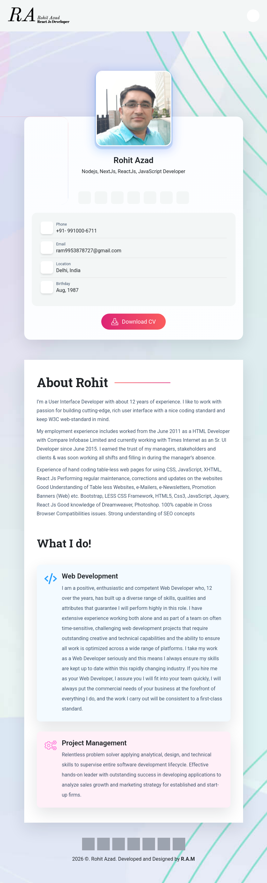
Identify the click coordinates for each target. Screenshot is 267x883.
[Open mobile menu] (253, 15)
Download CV (133, 321)
